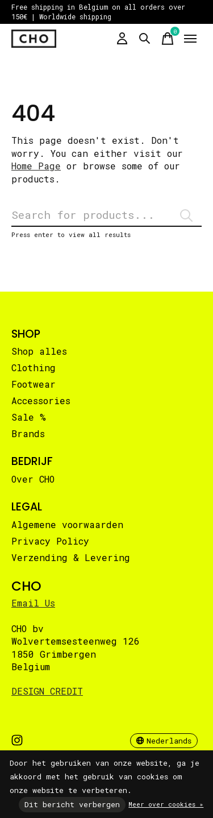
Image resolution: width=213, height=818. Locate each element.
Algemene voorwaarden (67, 524)
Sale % (28, 417)
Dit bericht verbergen (72, 804)
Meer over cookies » (165, 804)
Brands (28, 433)
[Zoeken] (106, 215)
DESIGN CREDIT (47, 691)
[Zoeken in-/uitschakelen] (144, 38)
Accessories (40, 400)
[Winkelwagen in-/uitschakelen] (167, 38)
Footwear (33, 384)
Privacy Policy (50, 541)
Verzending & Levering (70, 557)
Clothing (33, 367)
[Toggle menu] (190, 38)
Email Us (33, 603)
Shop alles (39, 351)
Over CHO (33, 479)
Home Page (36, 166)
